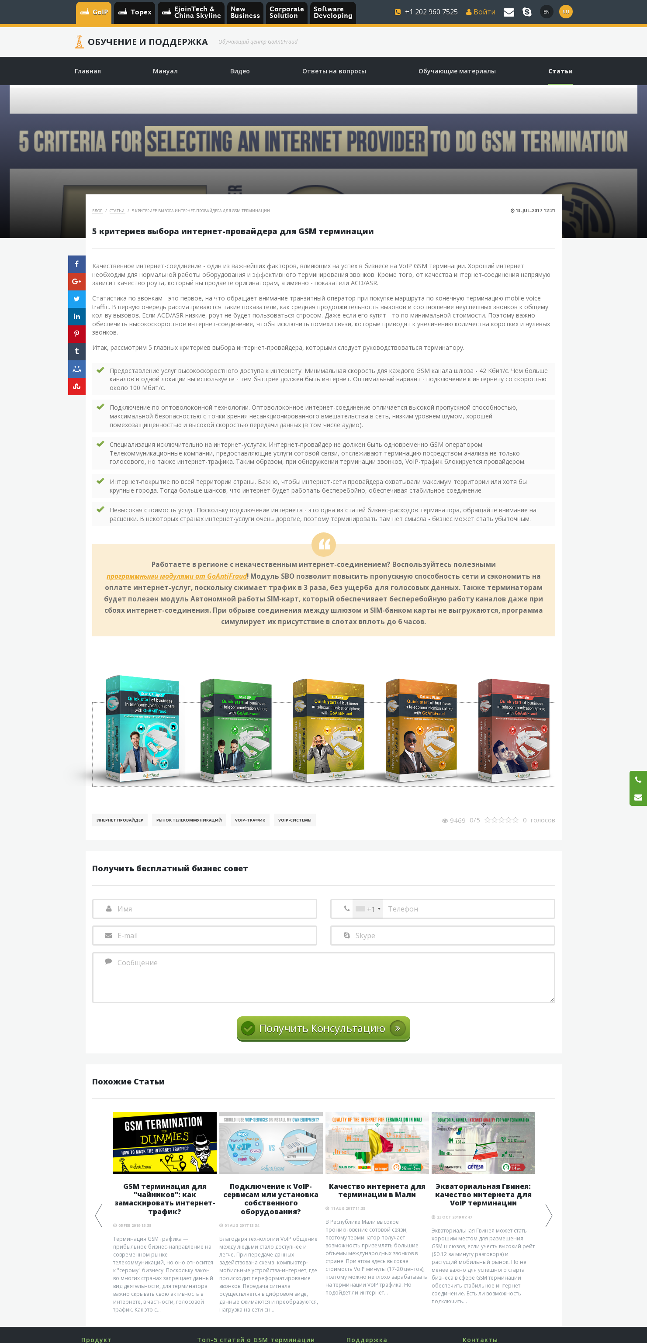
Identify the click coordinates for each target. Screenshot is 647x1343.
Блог (97, 211)
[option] (165, 1213)
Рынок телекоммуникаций (189, 820)
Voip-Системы (294, 820)
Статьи (117, 211)
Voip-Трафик (250, 820)
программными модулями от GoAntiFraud (177, 576)
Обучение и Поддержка (148, 42)
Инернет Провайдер (120, 820)
